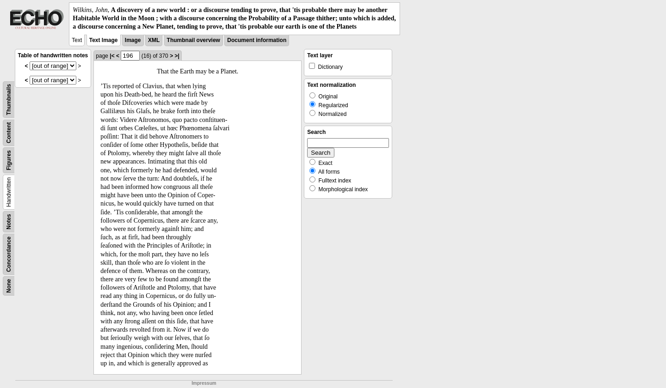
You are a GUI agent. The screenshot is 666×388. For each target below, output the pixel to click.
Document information (256, 40)
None (9, 286)
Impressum (203, 383)
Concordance (9, 254)
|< (112, 56)
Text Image (103, 40)
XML (154, 40)
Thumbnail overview (193, 40)
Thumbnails (9, 99)
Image (133, 40)
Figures (9, 160)
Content (9, 132)
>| (176, 56)
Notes (9, 221)
